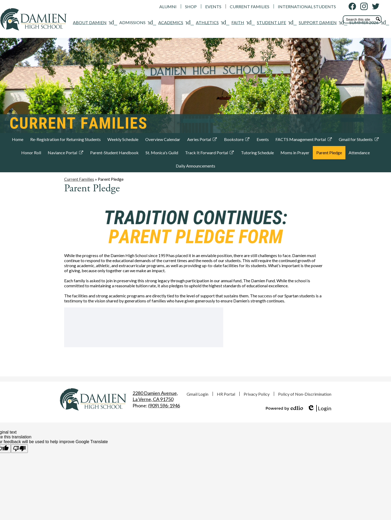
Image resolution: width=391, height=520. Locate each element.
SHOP (191, 6)
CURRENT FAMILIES (249, 6)
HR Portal (226, 393)
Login (319, 408)
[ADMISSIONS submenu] (72, 48)
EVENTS (213, 6)
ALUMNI (168, 6)
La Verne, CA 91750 (155, 396)
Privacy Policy (257, 393)
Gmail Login (197, 393)
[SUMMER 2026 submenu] (304, 48)
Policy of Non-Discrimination (304, 393)
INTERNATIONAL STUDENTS (307, 6)
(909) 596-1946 (164, 405)
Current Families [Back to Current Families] (79, 201)
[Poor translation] (19, 448)
